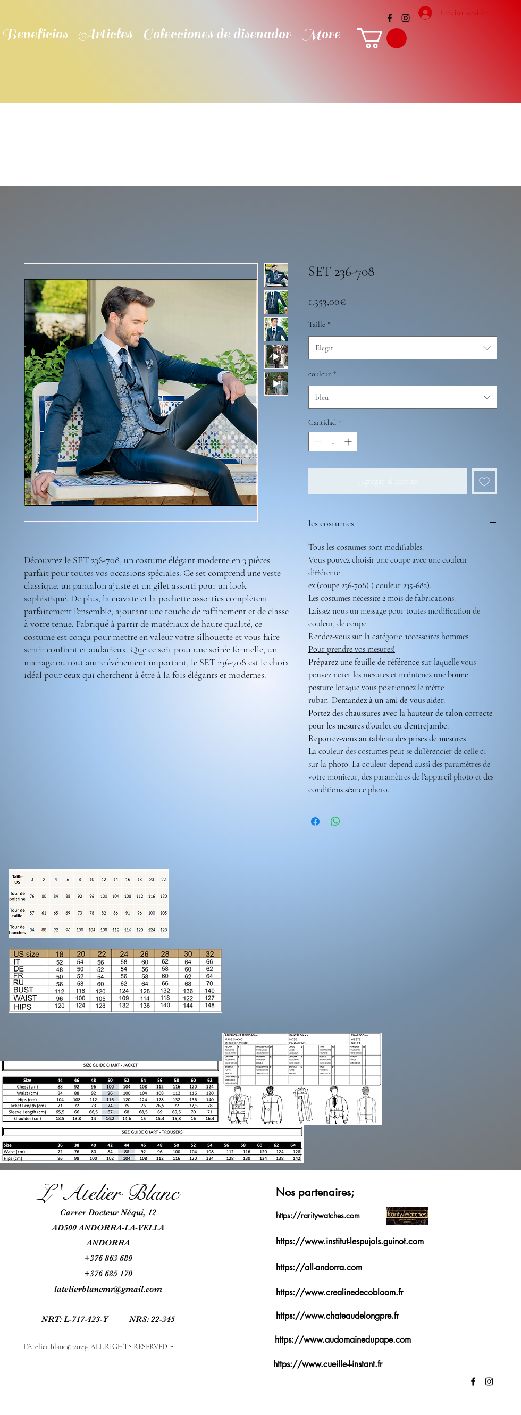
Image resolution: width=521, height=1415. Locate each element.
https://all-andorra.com (319, 1267)
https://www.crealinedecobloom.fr (339, 1292)
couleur (322, 374)
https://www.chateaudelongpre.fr (337, 1315)
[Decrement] (316, 441)
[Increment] (349, 441)
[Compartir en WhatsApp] (335, 821)
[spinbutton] (332, 441)
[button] (382, 38)
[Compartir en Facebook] (315, 821)
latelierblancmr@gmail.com (108, 1289)
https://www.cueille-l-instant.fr (327, 1364)
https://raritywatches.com (318, 1215)
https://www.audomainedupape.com (343, 1339)
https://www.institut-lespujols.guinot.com (350, 1241)
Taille (319, 324)
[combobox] (402, 347)
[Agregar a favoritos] (484, 481)
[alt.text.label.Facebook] (389, 18)
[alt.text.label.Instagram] (405, 18)
